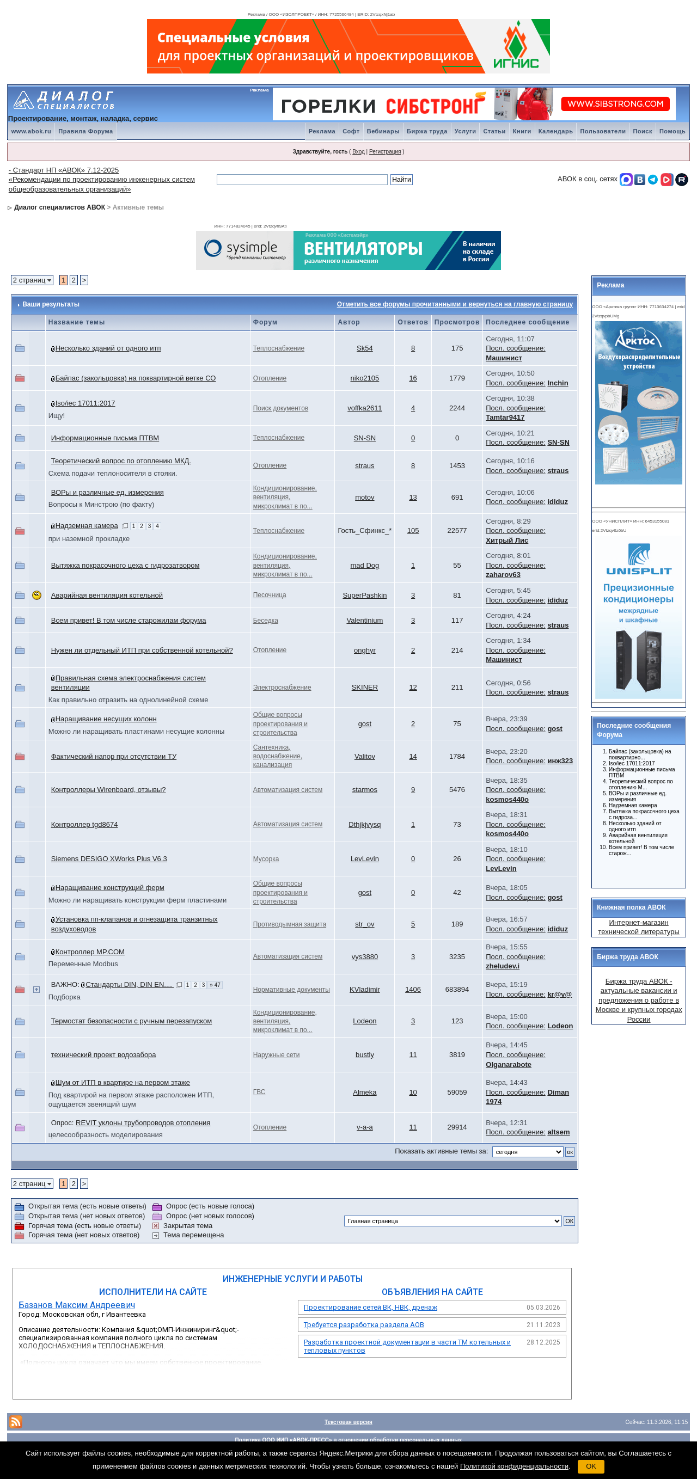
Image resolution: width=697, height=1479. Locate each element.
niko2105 (365, 378)
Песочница (269, 595)
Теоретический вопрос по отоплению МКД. (121, 461)
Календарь (556, 131)
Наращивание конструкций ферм (110, 887)
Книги (522, 131)
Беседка (265, 620)
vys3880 (365, 957)
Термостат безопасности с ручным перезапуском (131, 1021)
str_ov (364, 924)
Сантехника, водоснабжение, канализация (277, 756)
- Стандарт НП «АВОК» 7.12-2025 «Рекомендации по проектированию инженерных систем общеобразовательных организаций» (102, 179)
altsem (558, 1132)
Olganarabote (508, 1064)
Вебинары (383, 131)
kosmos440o (507, 799)
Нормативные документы (291, 989)
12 (413, 687)
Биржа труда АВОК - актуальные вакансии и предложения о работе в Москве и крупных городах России (639, 1000)
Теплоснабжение (278, 348)
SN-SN (365, 438)
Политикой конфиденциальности (514, 1466)
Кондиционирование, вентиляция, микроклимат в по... (285, 497)
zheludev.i (502, 966)
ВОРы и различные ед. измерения (107, 492)
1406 (413, 989)
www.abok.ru (31, 131)
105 (413, 530)
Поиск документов (280, 408)
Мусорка (266, 859)
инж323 (560, 761)
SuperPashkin (365, 595)
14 (413, 756)
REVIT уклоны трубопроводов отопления (143, 1123)
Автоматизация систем (288, 790)
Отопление (270, 378)
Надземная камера (87, 525)
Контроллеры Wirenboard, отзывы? (108, 789)
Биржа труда (427, 131)
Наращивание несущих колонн (106, 719)
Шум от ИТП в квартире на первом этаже (123, 1082)
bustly (365, 1055)
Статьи (494, 131)
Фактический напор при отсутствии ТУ (113, 756)
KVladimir (365, 989)
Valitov (364, 756)
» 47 (215, 985)
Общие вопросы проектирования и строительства (280, 723)
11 (413, 1055)
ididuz (557, 502)
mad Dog (365, 565)
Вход (358, 152)
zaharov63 (503, 574)
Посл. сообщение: (516, 348)
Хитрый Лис (507, 540)
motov (364, 497)
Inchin (557, 383)
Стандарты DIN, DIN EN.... (129, 984)
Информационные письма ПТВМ (105, 438)
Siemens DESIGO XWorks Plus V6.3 (109, 859)
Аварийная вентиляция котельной (107, 595)
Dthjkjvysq (364, 824)
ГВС (259, 1092)
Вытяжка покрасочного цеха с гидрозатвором (125, 565)
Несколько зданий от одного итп (108, 348)
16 (413, 378)
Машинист (504, 358)
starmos (364, 789)
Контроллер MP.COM (90, 952)
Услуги (465, 131)
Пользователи (603, 131)
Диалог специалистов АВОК (59, 207)
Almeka (364, 1092)
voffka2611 (364, 408)
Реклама (322, 131)
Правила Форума (85, 131)
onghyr (365, 650)
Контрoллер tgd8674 (84, 824)
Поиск (642, 131)
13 (413, 497)
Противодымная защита (289, 924)
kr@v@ (559, 994)
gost (365, 724)
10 (413, 1092)
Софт (351, 131)
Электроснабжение (282, 687)
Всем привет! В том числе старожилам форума (128, 620)
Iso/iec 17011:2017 (85, 403)
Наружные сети (276, 1055)
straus (364, 466)
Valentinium (364, 620)
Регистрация (385, 152)
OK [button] (591, 1466)
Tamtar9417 (505, 417)
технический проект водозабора (103, 1055)
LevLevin (365, 859)
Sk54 (365, 348)
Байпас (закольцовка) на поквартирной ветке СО (136, 378)
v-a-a (365, 1127)
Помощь (672, 131)
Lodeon (364, 1021)
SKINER (365, 687)
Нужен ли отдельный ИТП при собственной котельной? (142, 650)
